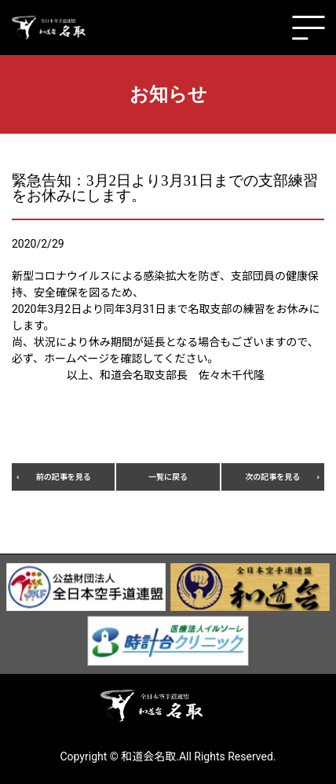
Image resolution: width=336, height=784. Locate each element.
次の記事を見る (272, 477)
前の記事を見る (63, 477)
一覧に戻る (168, 477)
